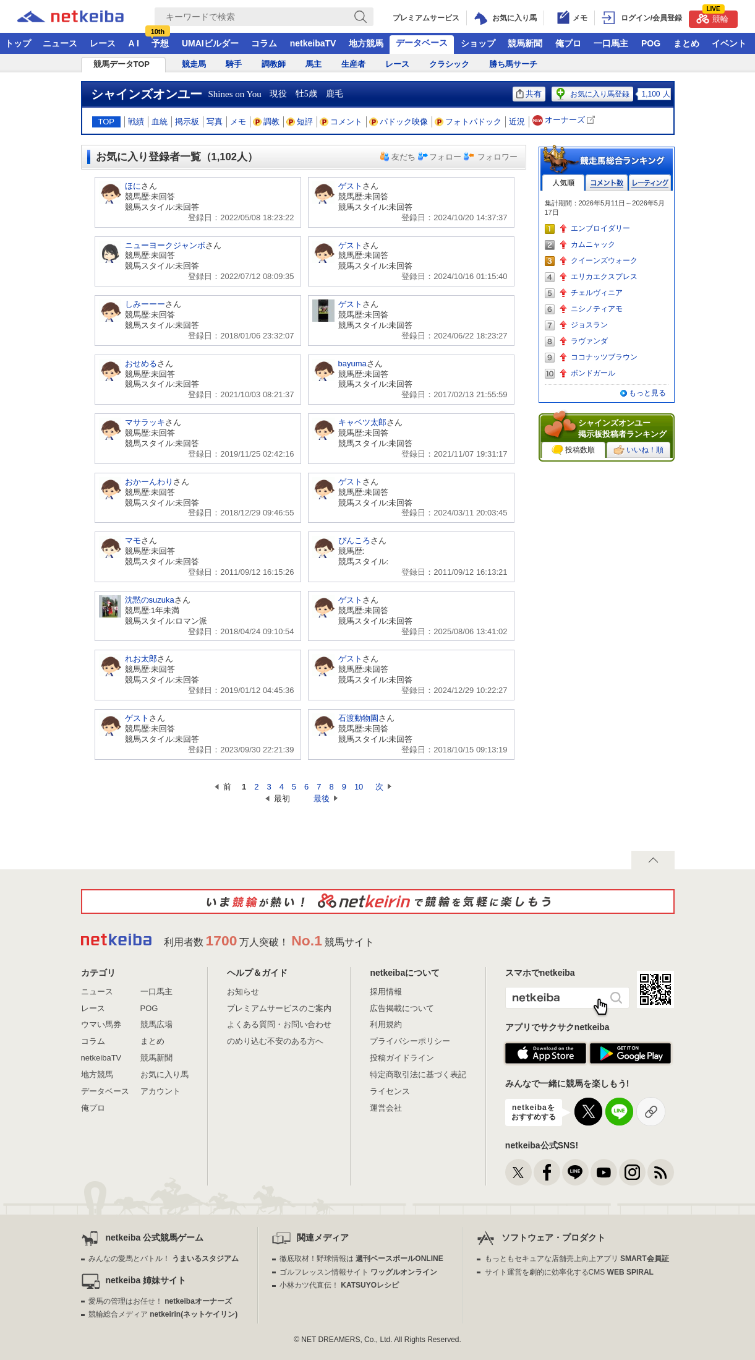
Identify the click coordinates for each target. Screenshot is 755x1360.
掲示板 (187, 121)
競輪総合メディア (162, 1314)
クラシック (449, 64)
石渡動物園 (358, 718)
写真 (215, 121)
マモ (133, 540)
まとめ (686, 43)
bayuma (352, 363)
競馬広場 (156, 1024)
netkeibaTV (313, 43)
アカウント (160, 1091)
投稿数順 (573, 450)
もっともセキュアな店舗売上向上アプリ (577, 1258)
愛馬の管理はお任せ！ (160, 1301)
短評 (300, 121)
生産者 (353, 64)
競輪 (712, 17)
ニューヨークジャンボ (165, 245)
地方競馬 (366, 43)
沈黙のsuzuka (149, 600)
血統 (159, 121)
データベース (422, 43)
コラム (264, 43)
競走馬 (194, 64)
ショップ (478, 43)
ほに (133, 186)
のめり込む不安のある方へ (275, 1041)
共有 (529, 93)
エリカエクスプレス (604, 276)
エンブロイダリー (600, 228)
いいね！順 (638, 450)
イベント (729, 43)
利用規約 (386, 1024)
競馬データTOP (121, 64)
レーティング (650, 182)
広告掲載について (402, 1008)
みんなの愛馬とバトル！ (163, 1258)
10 (358, 786)
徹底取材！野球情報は (361, 1258)
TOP (106, 121)
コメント (341, 121)
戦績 (136, 121)
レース (103, 43)
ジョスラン (589, 325)
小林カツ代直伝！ (339, 1285)
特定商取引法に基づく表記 (418, 1074)
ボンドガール (593, 373)
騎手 (234, 64)
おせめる (141, 363)
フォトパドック (468, 121)
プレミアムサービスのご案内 (279, 1008)
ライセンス (390, 1091)
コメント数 (607, 182)
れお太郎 (141, 658)
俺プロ (568, 43)
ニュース (60, 43)
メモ (238, 121)
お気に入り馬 (164, 1074)
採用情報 (386, 991)
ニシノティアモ (597, 308)
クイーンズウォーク (604, 260)
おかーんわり (149, 481)
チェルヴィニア (597, 292)
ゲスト (350, 186)
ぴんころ (354, 540)
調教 (266, 121)
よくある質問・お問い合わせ (279, 1024)
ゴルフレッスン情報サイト (358, 1272)
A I (134, 43)
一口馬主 (611, 43)
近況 (517, 121)
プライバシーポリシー (410, 1041)
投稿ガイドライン (402, 1057)
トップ (18, 43)
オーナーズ (565, 120)
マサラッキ (145, 422)
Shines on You (235, 94)
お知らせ (243, 991)
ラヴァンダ (589, 341)
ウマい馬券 (101, 1024)
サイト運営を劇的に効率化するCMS (569, 1272)
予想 (160, 43)
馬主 (313, 64)
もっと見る (647, 393)
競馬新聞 (525, 43)
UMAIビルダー (210, 43)
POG (650, 43)
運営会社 (386, 1108)
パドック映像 (399, 121)
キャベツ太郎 (362, 422)
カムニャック (593, 244)
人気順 (563, 182)
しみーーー (145, 304)
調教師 (274, 64)
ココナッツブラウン (604, 357)
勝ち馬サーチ (513, 64)
